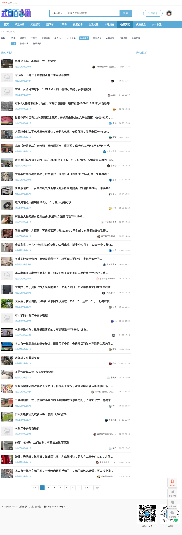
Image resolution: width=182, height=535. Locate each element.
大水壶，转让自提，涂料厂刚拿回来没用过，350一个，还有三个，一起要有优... (63, 301)
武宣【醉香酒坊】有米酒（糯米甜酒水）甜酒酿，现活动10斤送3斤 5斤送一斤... (63, 145)
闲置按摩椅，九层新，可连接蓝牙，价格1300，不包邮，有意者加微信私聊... (61, 230)
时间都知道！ (108, 222)
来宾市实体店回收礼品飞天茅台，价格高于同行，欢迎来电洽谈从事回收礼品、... (64, 386)
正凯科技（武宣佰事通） (30, 506)
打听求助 (123, 38)
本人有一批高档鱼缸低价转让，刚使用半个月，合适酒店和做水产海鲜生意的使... (64, 343)
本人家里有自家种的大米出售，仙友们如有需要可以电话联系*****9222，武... (61, 273)
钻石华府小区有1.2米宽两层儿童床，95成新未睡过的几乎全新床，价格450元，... (64, 117)
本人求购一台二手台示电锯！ (32, 315)
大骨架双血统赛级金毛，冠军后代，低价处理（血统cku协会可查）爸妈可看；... (63, 174)
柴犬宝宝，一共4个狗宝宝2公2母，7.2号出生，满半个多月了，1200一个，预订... (64, 244)
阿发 (112, 349)
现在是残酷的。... (106, 476)
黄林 (112, 406)
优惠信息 (141, 24)
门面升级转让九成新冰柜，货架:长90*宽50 (41, 414)
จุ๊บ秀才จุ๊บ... (109, 293)
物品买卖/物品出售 (23, 66)
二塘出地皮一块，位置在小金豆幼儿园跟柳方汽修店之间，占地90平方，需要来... (64, 400)
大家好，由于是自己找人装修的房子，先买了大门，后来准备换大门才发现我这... (64, 287)
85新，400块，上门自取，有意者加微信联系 (42, 442)
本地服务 (109, 24)
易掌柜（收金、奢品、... (103, 391)
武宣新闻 (35, 24)
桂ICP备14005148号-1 (54, 506)
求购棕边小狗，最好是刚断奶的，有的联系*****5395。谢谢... (52, 329)
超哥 (112, 307)
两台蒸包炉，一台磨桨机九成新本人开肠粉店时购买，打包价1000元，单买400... (63, 188)
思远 (112, 123)
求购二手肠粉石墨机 (27, 428)
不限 (13, 38)
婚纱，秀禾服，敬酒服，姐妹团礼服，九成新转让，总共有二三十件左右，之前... (64, 456)
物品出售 (24, 43)
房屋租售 (78, 24)
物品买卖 (125, 24)
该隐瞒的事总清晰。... (104, 434)
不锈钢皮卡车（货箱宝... (105, 66)
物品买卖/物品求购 (23, 81)
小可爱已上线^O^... (106, 278)
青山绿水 (110, 420)
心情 (112, 208)
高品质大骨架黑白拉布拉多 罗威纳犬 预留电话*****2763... (50, 216)
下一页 (87, 488)
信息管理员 (109, 151)
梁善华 (111, 165)
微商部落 (136, 38)
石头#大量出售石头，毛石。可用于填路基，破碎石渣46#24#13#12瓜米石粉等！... (65, 103)
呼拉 (112, 363)
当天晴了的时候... (106, 236)
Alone (112, 95)
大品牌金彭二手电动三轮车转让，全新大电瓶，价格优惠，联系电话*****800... (62, 131)
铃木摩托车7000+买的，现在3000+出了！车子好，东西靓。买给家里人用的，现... (64, 160)
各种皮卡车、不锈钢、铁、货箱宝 (35, 61)
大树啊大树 (109, 264)
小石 (112, 194)
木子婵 (111, 377)
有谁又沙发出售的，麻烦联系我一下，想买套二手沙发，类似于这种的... (58, 258)
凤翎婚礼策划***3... (106, 462)
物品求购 (37, 43)
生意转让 (93, 24)
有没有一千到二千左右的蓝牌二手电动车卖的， (43, 75)
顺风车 (50, 24)
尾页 (97, 488)
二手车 (63, 24)
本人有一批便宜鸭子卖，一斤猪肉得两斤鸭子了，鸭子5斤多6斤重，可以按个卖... (64, 470)
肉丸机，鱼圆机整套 (27, 357)
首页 (6, 24)
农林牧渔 (157, 24)
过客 (112, 180)
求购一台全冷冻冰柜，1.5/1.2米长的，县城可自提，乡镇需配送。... (55, 89)
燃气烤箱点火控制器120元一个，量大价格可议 (43, 202)
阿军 (112, 137)
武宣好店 (19, 24)
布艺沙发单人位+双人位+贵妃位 (34, 371)
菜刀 (112, 448)
